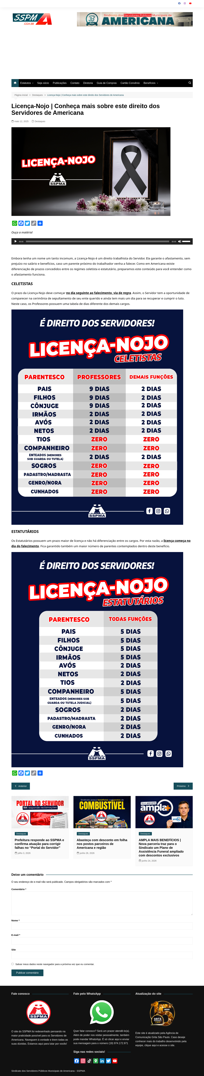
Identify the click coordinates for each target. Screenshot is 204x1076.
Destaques (40, 121)
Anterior (21, 786)
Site (13, 949)
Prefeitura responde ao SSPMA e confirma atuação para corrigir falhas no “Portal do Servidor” (39, 843)
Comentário (18, 889)
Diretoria (88, 83)
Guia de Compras (107, 83)
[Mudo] (179, 241)
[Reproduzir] (15, 241)
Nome (15, 920)
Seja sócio (43, 83)
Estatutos (25, 83)
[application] (102, 241)
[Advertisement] (102, 50)
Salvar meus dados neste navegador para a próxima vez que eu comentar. (54, 964)
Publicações (59, 83)
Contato (74, 83)
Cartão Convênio (130, 83)
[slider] (97, 241)
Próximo (183, 786)
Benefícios (150, 83)
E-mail (15, 935)
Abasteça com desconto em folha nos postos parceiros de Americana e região (102, 843)
